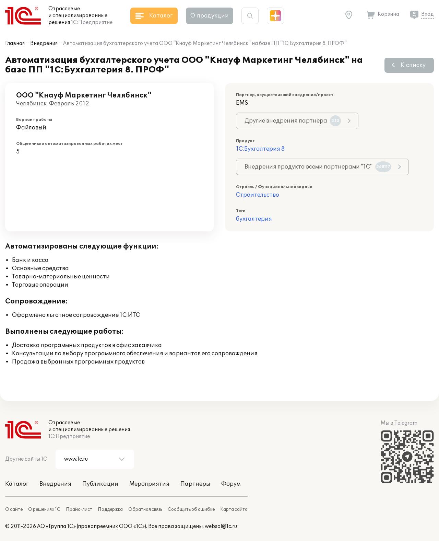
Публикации (100, 484)
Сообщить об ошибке (191, 509)
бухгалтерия (254, 219)
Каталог (16, 484)
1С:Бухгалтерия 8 (260, 149)
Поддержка (110, 509)
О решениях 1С (44, 509)
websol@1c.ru (221, 526)
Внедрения (44, 43)
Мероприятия (149, 484)
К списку (413, 65)
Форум (230, 484)
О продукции (209, 15)
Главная (15, 43)
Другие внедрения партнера (293, 120)
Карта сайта (234, 509)
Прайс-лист (79, 509)
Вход (427, 14)
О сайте (14, 509)
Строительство (257, 195)
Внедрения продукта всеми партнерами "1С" (318, 166)
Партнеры (195, 484)
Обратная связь (145, 509)
